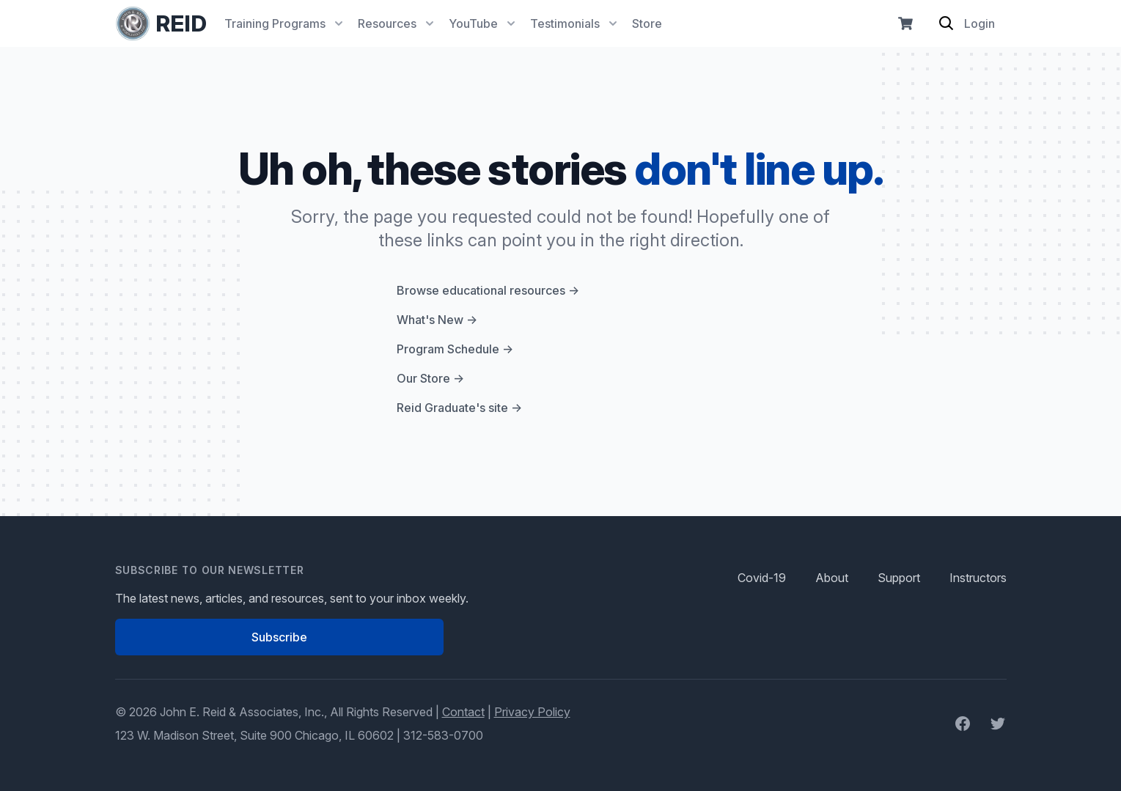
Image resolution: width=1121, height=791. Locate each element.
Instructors (978, 577)
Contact (463, 711)
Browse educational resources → (488, 290)
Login (979, 23)
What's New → (437, 319)
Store (647, 23)
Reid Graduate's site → (459, 407)
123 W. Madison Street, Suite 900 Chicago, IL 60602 (254, 735)
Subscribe (279, 637)
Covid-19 (762, 577)
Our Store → (430, 378)
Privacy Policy (532, 711)
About (831, 577)
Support (899, 577)
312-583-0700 (443, 735)
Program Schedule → (455, 349)
